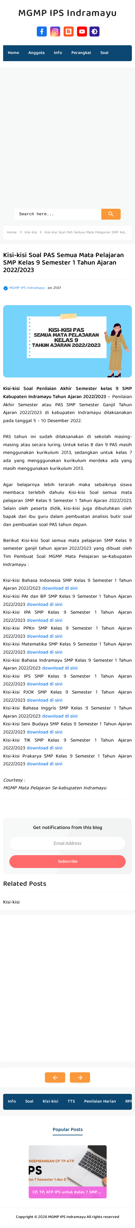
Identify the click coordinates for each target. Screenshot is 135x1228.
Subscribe (67, 862)
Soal (29, 1102)
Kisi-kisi (50, 1102)
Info (12, 1102)
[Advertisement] (67, 141)
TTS (71, 1102)
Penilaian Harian (100, 1102)
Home (13, 53)
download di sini (60, 589)
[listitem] (68, 1172)
